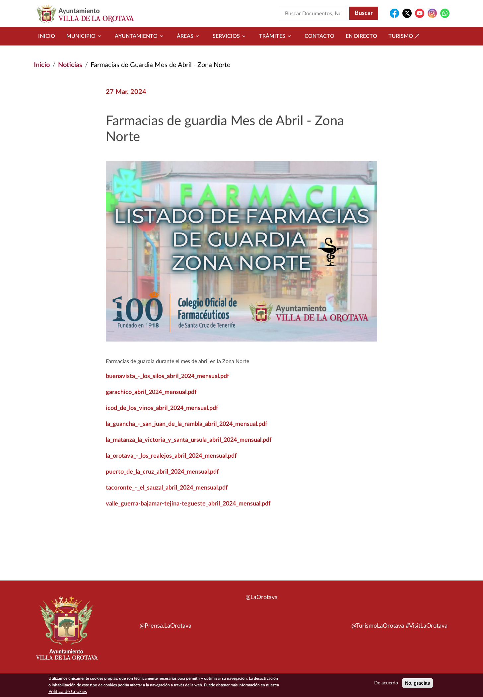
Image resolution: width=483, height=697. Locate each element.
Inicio (46, 36)
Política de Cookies (67, 691)
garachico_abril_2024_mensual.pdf (151, 392)
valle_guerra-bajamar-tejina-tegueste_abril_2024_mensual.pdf (188, 504)
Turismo (404, 36)
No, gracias (417, 683)
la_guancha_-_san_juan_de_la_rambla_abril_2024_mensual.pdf (186, 424)
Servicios (230, 36)
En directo (361, 36)
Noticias (70, 65)
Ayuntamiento (140, 36)
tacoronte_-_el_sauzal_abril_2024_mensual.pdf (167, 488)
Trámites (276, 36)
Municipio (85, 36)
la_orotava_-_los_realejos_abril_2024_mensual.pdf (171, 456)
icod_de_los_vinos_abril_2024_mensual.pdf (162, 408)
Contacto (319, 36)
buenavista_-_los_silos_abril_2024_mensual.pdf (167, 376)
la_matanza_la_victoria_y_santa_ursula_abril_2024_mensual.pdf (188, 440)
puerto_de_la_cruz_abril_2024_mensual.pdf (162, 472)
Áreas (189, 36)
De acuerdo (386, 683)
